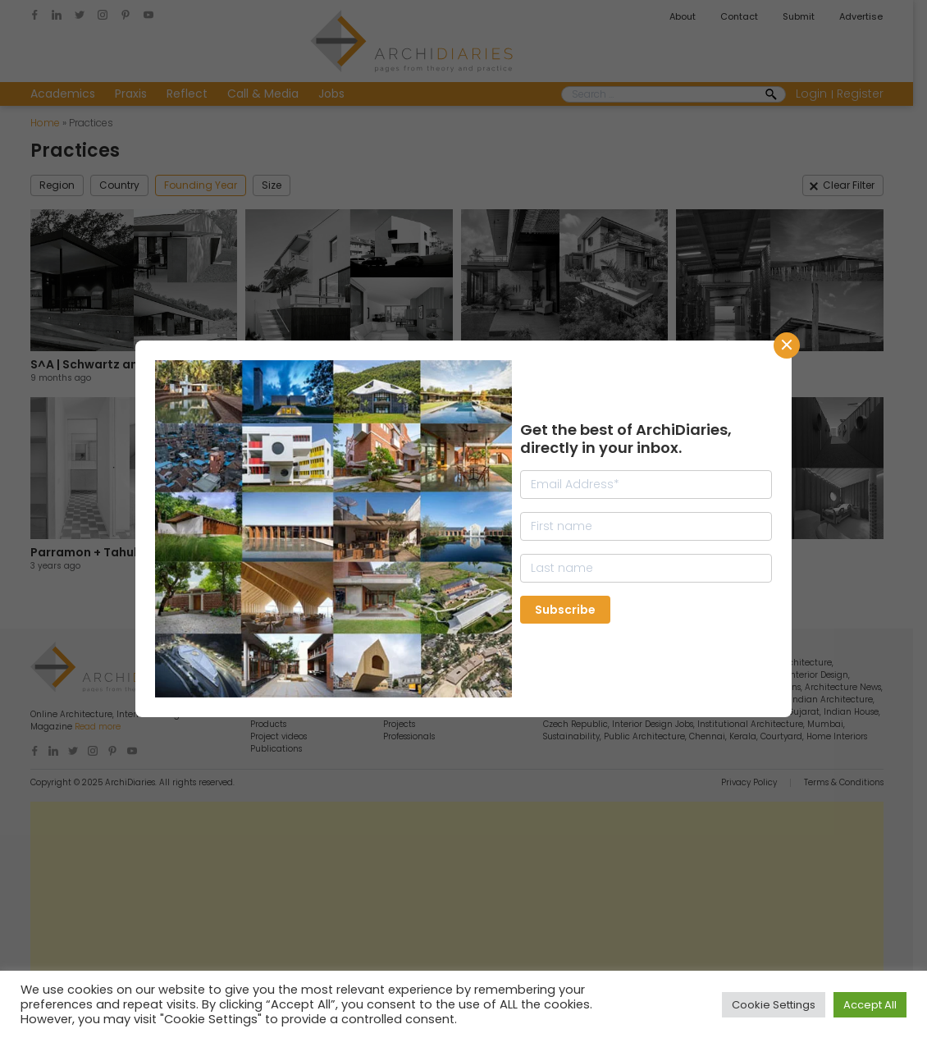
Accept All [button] (870, 1005)
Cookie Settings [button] (773, 1005)
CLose (787, 345)
